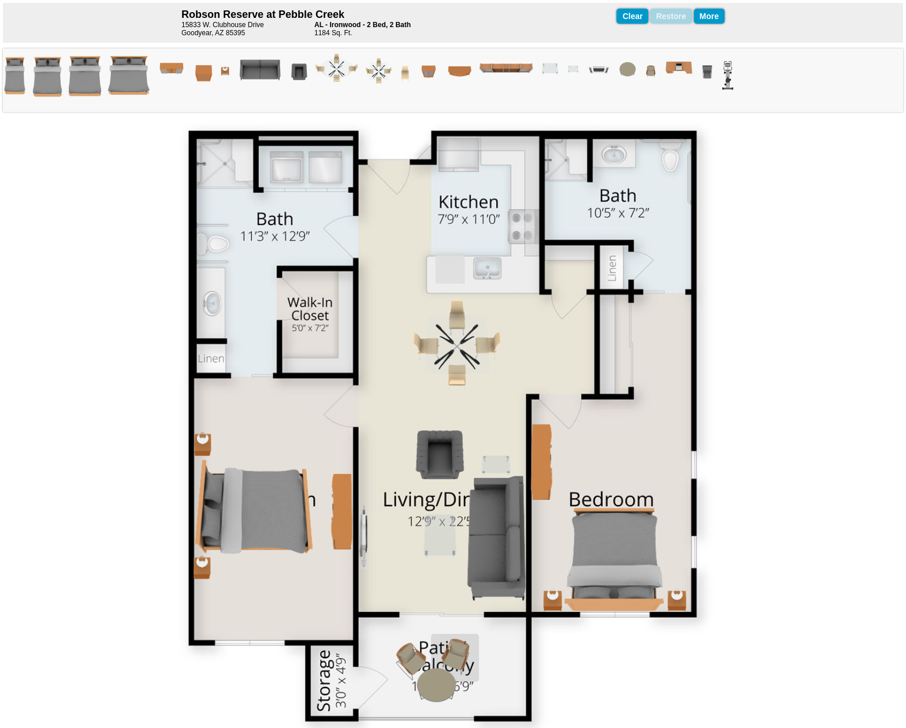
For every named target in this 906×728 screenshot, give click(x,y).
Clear (632, 16)
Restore (671, 16)
